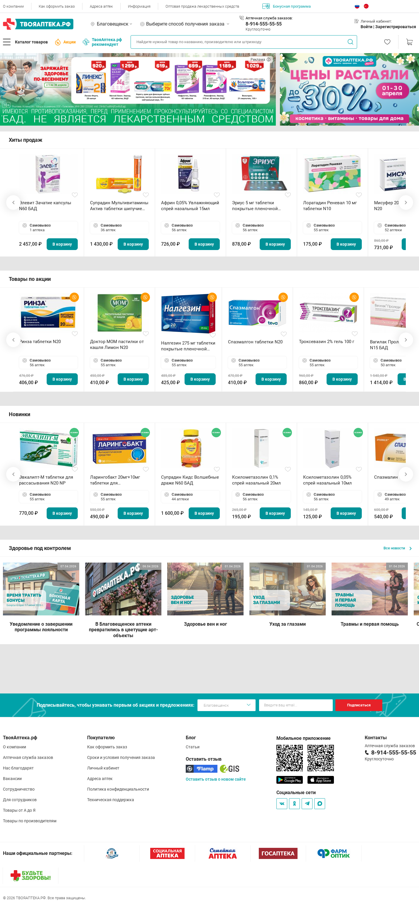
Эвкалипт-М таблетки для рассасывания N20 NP (46, 480)
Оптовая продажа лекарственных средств (202, 6)
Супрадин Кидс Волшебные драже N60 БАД (190, 480)
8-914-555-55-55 (264, 24)
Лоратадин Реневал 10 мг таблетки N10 (330, 205)
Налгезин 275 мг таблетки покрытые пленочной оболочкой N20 (188, 346)
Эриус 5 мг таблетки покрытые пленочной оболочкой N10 (255, 206)
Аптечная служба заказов (28, 757)
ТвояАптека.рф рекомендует (102, 42)
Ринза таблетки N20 (40, 341)
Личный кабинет (103, 768)
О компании (13, 6)
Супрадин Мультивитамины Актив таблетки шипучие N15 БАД (119, 206)
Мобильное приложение (303, 738)
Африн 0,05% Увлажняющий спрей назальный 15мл (190, 205)
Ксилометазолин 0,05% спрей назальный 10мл (327, 480)
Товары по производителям (29, 820)
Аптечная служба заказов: (269, 18)
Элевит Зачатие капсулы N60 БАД (45, 205)
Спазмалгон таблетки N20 (255, 342)
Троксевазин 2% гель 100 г (326, 341)
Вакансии (12, 778)
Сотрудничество (19, 789)
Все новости (397, 548)
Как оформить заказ (57, 6)
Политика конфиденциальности (118, 789)
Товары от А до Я (19, 810)
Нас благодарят (18, 768)
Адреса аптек (101, 6)
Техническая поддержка (110, 799)
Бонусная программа (286, 6)
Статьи (193, 747)
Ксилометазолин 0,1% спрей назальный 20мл (256, 480)
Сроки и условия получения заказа (121, 757)
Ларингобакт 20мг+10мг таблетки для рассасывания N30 (115, 480)
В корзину (62, 244)
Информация (139, 6)
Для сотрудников (20, 799)
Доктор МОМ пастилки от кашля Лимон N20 (117, 344)
